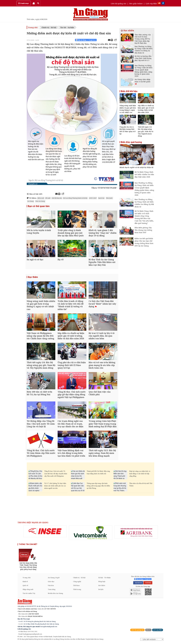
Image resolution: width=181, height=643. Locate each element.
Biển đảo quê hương (131, 142)
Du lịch (100, 589)
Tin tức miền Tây (29, 593)
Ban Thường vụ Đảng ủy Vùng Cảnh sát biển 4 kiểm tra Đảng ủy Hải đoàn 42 (144, 203)
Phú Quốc (109, 198)
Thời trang (77, 589)
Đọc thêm (33, 277)
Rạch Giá (101, 198)
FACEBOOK (138, 583)
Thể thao (76, 585)
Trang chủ (32, 27)
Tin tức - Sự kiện (67, 27)
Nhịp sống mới (28, 589)
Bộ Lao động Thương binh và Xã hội (75, 198)
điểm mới (40, 198)
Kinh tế (25, 581)
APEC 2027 (93, 198)
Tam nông (51, 589)
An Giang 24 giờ (53, 578)
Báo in (148, 630)
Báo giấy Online (136, 3)
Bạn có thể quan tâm (39, 206)
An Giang (30, 201)
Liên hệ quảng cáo (118, 3)
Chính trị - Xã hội (49, 27)
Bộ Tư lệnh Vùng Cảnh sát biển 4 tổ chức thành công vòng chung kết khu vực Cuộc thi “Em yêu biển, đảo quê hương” (144, 217)
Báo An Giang (40, 201)
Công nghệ (77, 581)
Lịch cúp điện (151, 3)
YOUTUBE (148, 583)
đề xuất (47, 198)
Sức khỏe (101, 585)
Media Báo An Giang (55, 593)
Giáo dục (51, 581)
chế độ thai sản (57, 198)
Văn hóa (51, 585)
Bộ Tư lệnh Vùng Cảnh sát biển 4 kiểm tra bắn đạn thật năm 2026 (144, 174)
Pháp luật (101, 581)
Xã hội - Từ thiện (104, 578)
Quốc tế (25, 585)
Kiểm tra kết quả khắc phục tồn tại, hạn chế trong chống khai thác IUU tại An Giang (144, 242)
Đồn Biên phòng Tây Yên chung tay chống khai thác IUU (143, 230)
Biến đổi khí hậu (129, 91)
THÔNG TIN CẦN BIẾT (28, 544)
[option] (45, 531)
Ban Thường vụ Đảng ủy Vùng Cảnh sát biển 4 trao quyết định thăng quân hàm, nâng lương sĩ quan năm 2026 (144, 189)
